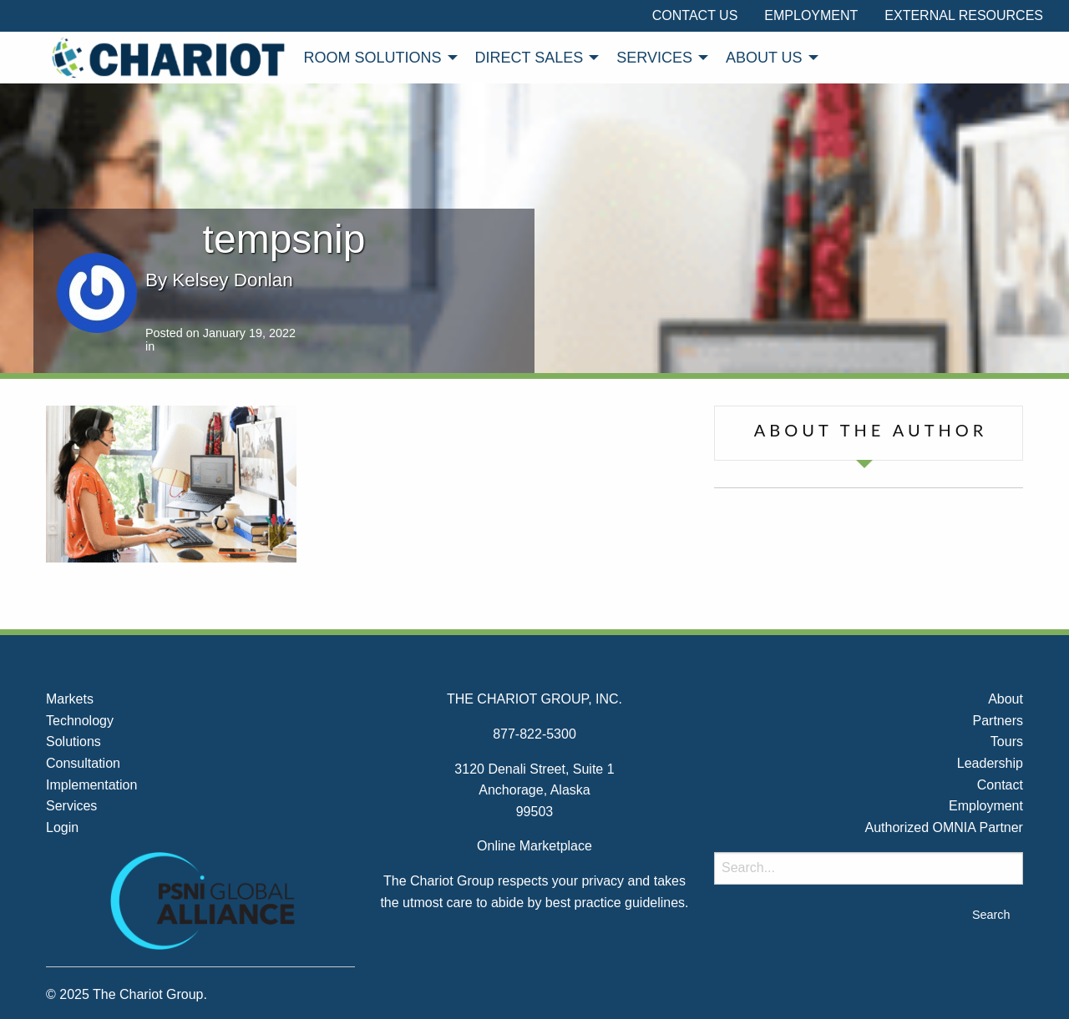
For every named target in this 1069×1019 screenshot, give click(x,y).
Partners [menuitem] (997, 721)
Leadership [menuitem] (990, 763)
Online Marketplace (534, 846)
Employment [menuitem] (811, 15)
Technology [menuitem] (80, 721)
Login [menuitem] (62, 827)
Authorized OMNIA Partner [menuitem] (944, 827)
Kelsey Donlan (232, 280)
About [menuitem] (1005, 699)
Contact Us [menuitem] (695, 15)
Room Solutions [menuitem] (373, 57)
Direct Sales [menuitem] (529, 57)
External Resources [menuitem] (963, 15)
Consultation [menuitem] (83, 763)
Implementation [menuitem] (91, 785)
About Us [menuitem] (764, 57)
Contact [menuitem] (1000, 785)
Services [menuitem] (654, 57)
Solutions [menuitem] (73, 741)
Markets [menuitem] (70, 699)
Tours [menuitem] (1006, 741)
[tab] (868, 433)
